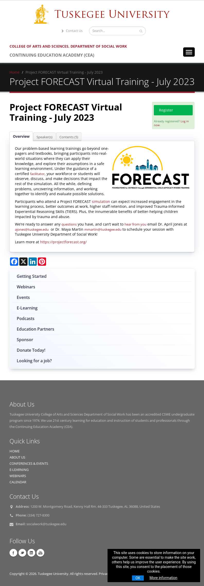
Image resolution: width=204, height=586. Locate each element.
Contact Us (71, 31)
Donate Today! (31, 350)
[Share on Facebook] (14, 261)
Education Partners (35, 329)
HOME (15, 451)
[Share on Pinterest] (42, 261)
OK (138, 578)
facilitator (37, 173)
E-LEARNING (19, 470)
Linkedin (31, 553)
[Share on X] (23, 261)
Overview (21, 136)
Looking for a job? (34, 361)
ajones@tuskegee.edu (32, 229)
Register (166, 110)
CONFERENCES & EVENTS (29, 463)
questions (69, 224)
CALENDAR (18, 482)
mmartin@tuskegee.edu (102, 229)
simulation (101, 201)
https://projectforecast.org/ (63, 241)
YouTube (40, 553)
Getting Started (32, 276)
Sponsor (25, 339)
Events (23, 297)
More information (163, 578)
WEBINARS (18, 476)
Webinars (26, 287)
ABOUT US (17, 457)
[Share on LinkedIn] (32, 261)
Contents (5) (68, 137)
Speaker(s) (44, 137)
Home (15, 72)
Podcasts (25, 318)
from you (139, 224)
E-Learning (27, 308)
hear (128, 224)
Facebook (13, 553)
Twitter (22, 553)
